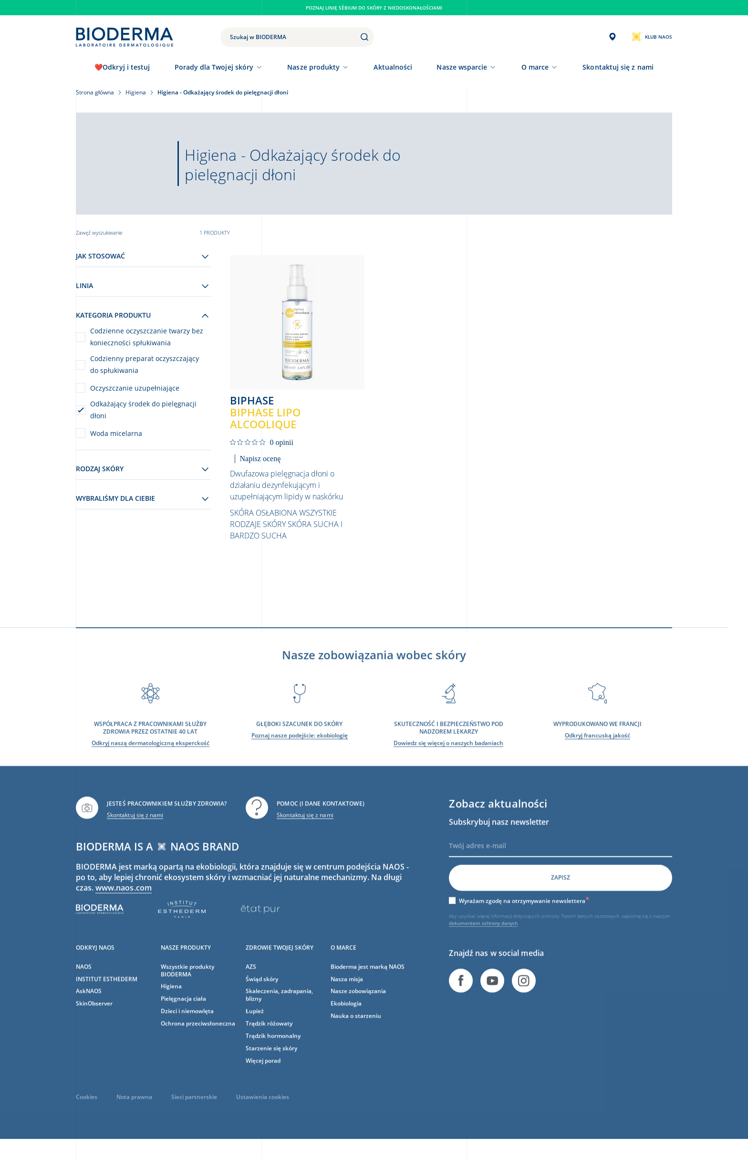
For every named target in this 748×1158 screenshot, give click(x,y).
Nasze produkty (313, 67)
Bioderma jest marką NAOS (368, 977)
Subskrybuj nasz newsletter (499, 832)
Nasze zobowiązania (358, 1002)
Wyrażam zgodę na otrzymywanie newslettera (524, 912)
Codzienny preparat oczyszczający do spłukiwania (144, 364)
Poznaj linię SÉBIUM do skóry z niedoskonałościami (374, 7)
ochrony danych (500, 934)
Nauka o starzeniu (356, 1027)
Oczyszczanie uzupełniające (134, 388)
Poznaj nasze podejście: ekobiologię (299, 746)
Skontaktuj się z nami (135, 826)
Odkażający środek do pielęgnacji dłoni (143, 409)
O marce (535, 67)
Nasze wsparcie (461, 67)
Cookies (86, 1108)
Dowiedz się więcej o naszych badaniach (448, 754)
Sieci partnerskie (194, 1108)
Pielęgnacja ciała (183, 1010)
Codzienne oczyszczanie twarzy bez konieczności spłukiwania (146, 336)
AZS (251, 977)
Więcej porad (263, 1071)
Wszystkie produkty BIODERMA (187, 981)
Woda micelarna (116, 433)
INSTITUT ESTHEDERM (106, 990)
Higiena (171, 997)
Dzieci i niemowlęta (187, 1022)
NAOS (84, 977)
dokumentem (465, 934)
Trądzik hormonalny (273, 1047)
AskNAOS (89, 1002)
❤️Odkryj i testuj (122, 67)
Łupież (255, 1022)
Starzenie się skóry (271, 1059)
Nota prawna (134, 1108)
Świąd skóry (262, 990)
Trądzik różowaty (269, 1035)
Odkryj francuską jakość (597, 746)
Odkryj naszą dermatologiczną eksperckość (150, 754)
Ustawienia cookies (262, 1108)
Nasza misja (347, 990)
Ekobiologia (346, 1015)
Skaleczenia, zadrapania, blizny (279, 1006)
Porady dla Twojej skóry (214, 67)
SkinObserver (94, 1015)
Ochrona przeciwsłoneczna (198, 1035)
